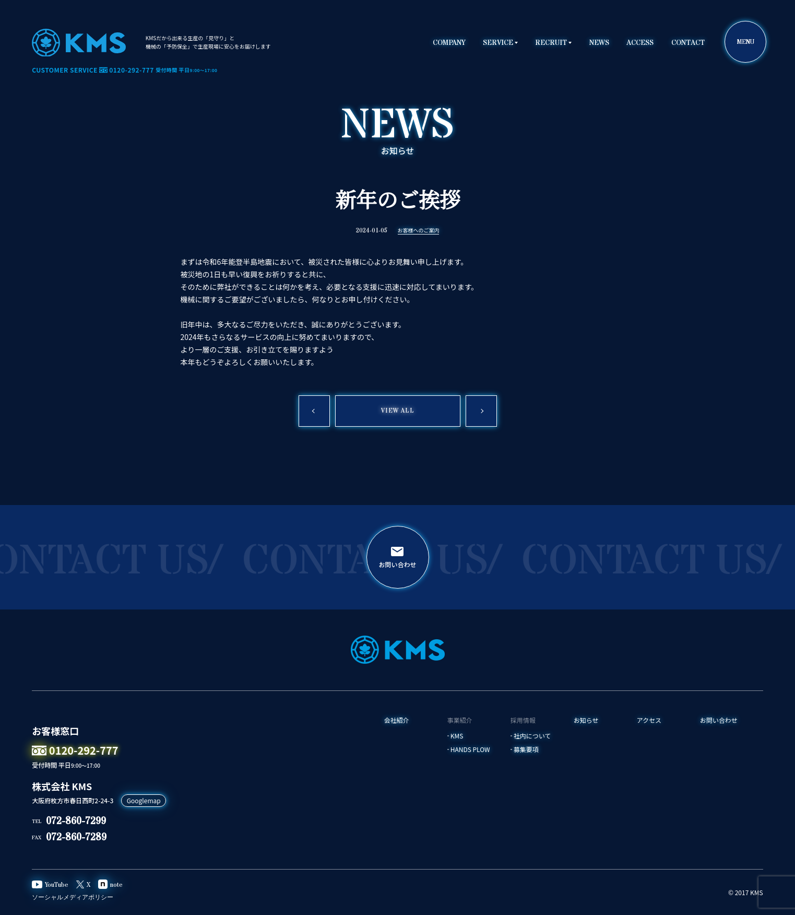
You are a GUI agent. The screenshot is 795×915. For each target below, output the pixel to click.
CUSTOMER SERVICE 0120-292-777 (124, 70)
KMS (457, 736)
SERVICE (498, 43)
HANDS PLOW (470, 749)
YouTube (50, 885)
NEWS (599, 43)
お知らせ (586, 720)
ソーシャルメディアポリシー (72, 897)
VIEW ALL (397, 410)
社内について (532, 736)
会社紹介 (396, 720)
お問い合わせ (719, 720)
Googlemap (144, 800)
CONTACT (688, 43)
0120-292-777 (75, 750)
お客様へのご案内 (419, 231)
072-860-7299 (76, 821)
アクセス (649, 720)
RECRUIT (551, 43)
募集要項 (526, 749)
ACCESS (640, 43)
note (110, 884)
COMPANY (449, 43)
